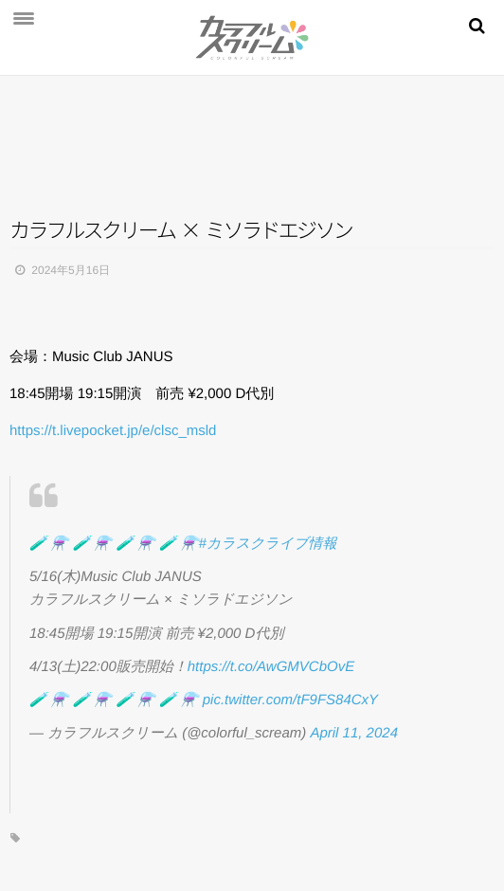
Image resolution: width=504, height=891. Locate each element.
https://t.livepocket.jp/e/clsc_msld (112, 431)
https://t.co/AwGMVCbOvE (271, 667)
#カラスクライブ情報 (268, 544)
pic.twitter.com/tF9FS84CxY (290, 700)
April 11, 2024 (354, 733)
